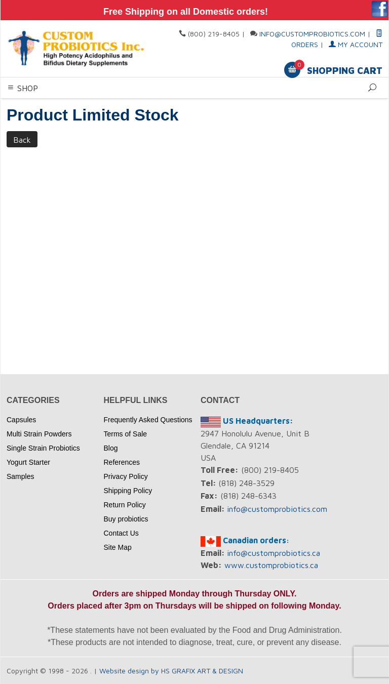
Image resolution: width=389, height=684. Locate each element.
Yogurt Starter (28, 462)
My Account (355, 44)
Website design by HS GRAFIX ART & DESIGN (171, 670)
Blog (111, 448)
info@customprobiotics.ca (273, 552)
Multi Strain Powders (39, 434)
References (122, 462)
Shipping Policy (128, 491)
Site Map (118, 547)
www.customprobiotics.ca (271, 565)
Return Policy (125, 505)
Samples (20, 476)
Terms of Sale (125, 434)
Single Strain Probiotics (43, 448)
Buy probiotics (126, 519)
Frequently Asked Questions (148, 420)
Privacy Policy (126, 476)
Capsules (21, 420)
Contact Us (121, 533)
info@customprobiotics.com (312, 33)
